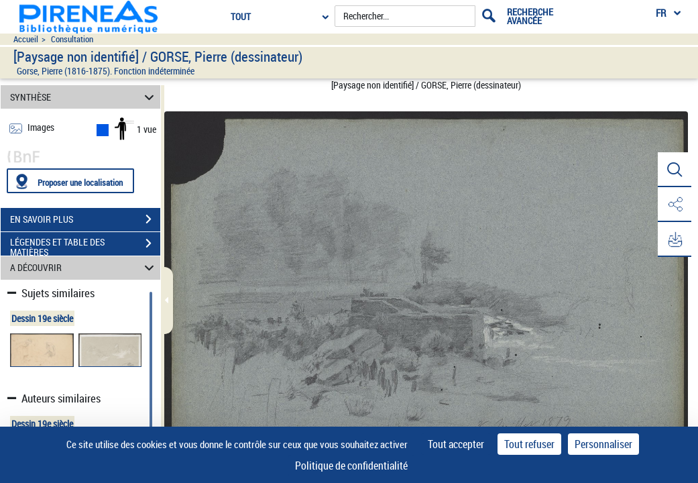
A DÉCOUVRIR (84, 268)
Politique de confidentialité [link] (351, 465)
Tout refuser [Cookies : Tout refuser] (529, 444)
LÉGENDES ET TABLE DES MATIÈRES (85, 245)
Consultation (72, 39)
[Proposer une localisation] (70, 180)
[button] (674, 169)
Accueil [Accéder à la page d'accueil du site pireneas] (25, 39)
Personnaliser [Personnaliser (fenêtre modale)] (603, 444)
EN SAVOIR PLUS (85, 219)
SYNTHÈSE (84, 97)
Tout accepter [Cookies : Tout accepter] (456, 444)
